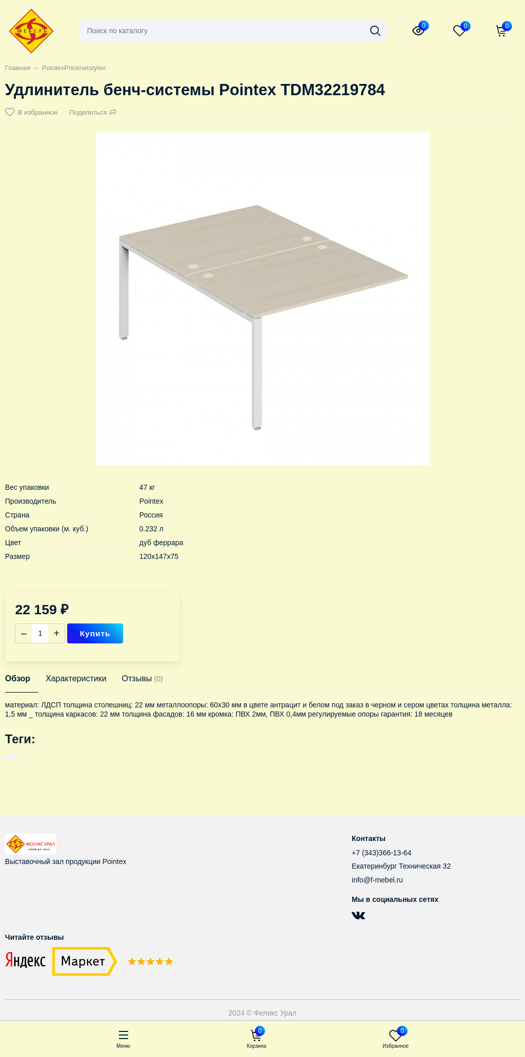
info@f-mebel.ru (377, 880)
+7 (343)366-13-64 (381, 853)
